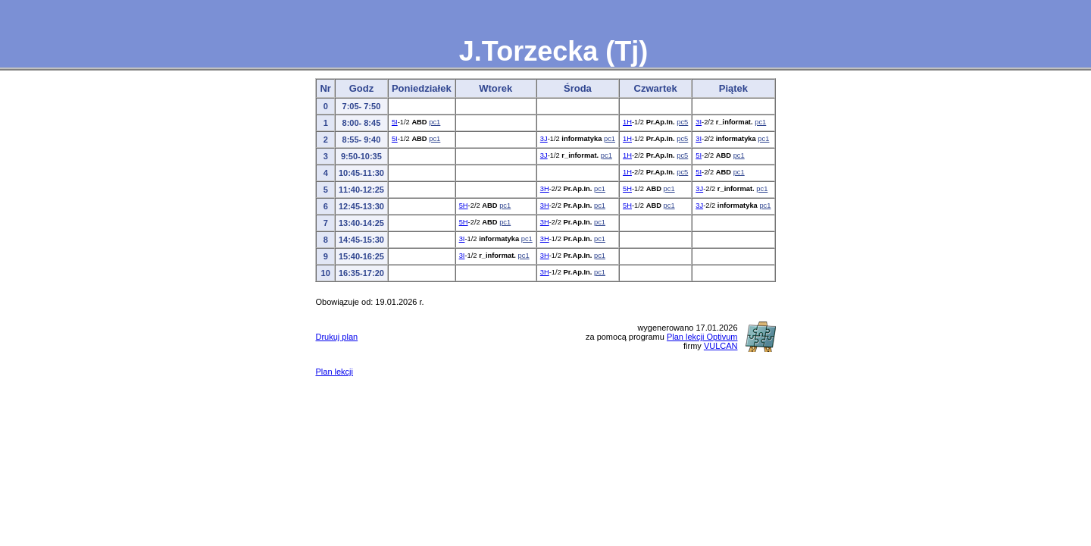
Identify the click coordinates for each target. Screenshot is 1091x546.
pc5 (682, 122)
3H (544, 189)
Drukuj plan (336, 336)
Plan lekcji (334, 371)
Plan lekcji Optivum (702, 336)
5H (627, 189)
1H (627, 122)
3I (699, 122)
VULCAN (721, 345)
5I (395, 122)
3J (544, 139)
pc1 (434, 122)
